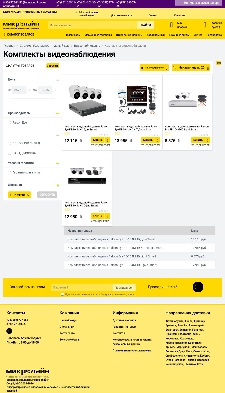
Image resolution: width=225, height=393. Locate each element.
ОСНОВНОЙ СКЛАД (26, 143)
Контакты (179, 15)
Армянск (170, 325)
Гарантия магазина (26, 172)
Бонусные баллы (70, 339)
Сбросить (53, 65)
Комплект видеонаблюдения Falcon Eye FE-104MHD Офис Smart (86, 204)
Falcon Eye (19, 122)
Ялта (200, 364)
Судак (169, 360)
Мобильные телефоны (98, 35)
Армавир (199, 321)
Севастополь (201, 351)
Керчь (196, 334)
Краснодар (186, 338)
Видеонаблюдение (87, 45)
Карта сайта (67, 333)
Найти (146, 25)
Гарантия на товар (124, 326)
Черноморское (174, 364)
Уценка (198, 35)
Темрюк (191, 360)
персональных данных (122, 294)
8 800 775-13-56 (15, 324)
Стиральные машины (129, 35)
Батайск (182, 325)
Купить (98, 140)
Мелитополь (199, 347)
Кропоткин (194, 342)
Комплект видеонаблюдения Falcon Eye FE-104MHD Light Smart (187, 128)
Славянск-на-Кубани (196, 355)
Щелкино (190, 364)
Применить (19, 195)
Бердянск (185, 329)
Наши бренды (86, 15)
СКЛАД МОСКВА (24, 153)
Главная (9, 45)
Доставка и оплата (121, 15)
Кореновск (172, 338)
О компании (67, 326)
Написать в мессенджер (202, 3)
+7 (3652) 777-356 (17, 319)
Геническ (197, 329)
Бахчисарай (196, 325)
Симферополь (174, 355)
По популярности (154, 68)
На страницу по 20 (193, 68)
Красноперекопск (176, 342)
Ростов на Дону (175, 351)
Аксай (169, 321)
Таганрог (179, 360)
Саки (189, 351)
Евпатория (184, 334)
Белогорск (171, 329)
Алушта (178, 321)
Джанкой (171, 334)
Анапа (188, 321)
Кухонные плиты (179, 35)
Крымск (170, 347)
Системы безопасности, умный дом (44, 45)
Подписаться (124, 287)
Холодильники (156, 35)
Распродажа (214, 35)
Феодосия (203, 360)
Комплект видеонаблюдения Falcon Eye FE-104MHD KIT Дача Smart (136, 128)
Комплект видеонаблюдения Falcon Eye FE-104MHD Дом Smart (86, 128)
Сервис (153, 15)
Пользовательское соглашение (132, 350)
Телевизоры (73, 35)
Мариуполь (183, 347)
